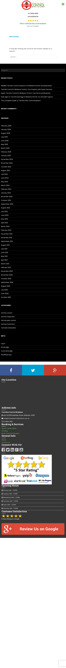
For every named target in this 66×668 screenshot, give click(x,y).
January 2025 (6, 156)
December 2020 (7, 271)
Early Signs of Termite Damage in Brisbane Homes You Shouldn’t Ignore (27, 97)
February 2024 (6, 189)
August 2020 (5, 286)
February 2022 (6, 230)
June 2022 (4, 215)
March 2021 (5, 264)
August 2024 (5, 170)
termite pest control (8, 320)
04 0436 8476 (33, 17)
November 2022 (7, 197)
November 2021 (6, 238)
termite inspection (8, 317)
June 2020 (5, 294)
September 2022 (7, 204)
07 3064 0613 (33, 13)
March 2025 (5, 148)
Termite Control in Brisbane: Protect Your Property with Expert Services (26, 89)
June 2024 (5, 178)
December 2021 (6, 234)
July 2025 (4, 137)
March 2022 (5, 226)
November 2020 (7, 275)
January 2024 (6, 193)
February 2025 (6, 152)
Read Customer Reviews (10, 433)
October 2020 (6, 279)
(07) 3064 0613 (7, 422)
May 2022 (4, 219)
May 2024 (4, 182)
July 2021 (4, 249)
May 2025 (4, 144)
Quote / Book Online (9, 428)
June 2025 (4, 141)
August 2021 (5, 245)
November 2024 (7, 163)
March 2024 (5, 185)
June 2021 (4, 252)
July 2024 (4, 174)
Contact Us (6, 442)
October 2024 (6, 167)
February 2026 (6, 126)
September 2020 (7, 282)
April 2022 (4, 223)
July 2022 (4, 211)
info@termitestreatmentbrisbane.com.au (16, 418)
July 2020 (4, 290)
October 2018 (6, 297)
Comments (6, 351)
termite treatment (8, 324)
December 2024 (7, 159)
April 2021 (4, 260)
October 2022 (6, 200)
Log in (3, 343)
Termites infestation (8, 328)
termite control (6, 313)
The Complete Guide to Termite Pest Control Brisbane (21, 101)
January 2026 (6, 129)
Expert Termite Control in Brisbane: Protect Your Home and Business (25, 93)
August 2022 (5, 208)
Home (4, 440)
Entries (5, 347)
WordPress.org (6, 355)
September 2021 (7, 241)
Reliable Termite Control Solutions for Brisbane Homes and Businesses (26, 86)
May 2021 (4, 256)
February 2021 (6, 267)
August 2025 (5, 133)
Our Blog (5, 431)
